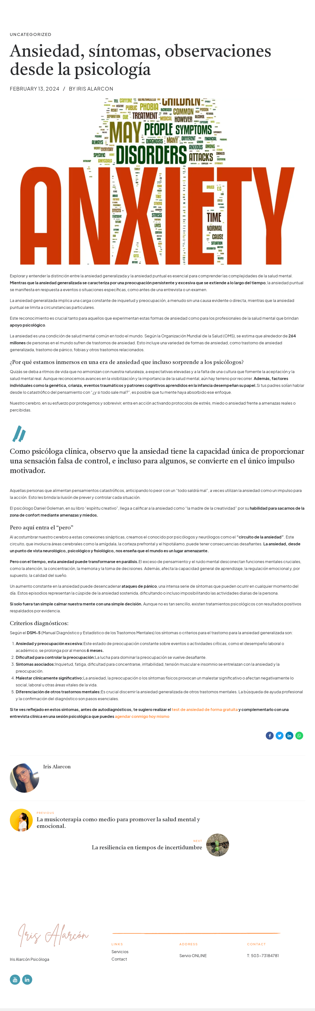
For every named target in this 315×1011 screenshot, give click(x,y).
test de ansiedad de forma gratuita (205, 709)
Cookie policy (65, 995)
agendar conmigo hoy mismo (142, 716)
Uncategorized (31, 34)
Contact (119, 935)
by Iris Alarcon (91, 88)
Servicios (119, 927)
